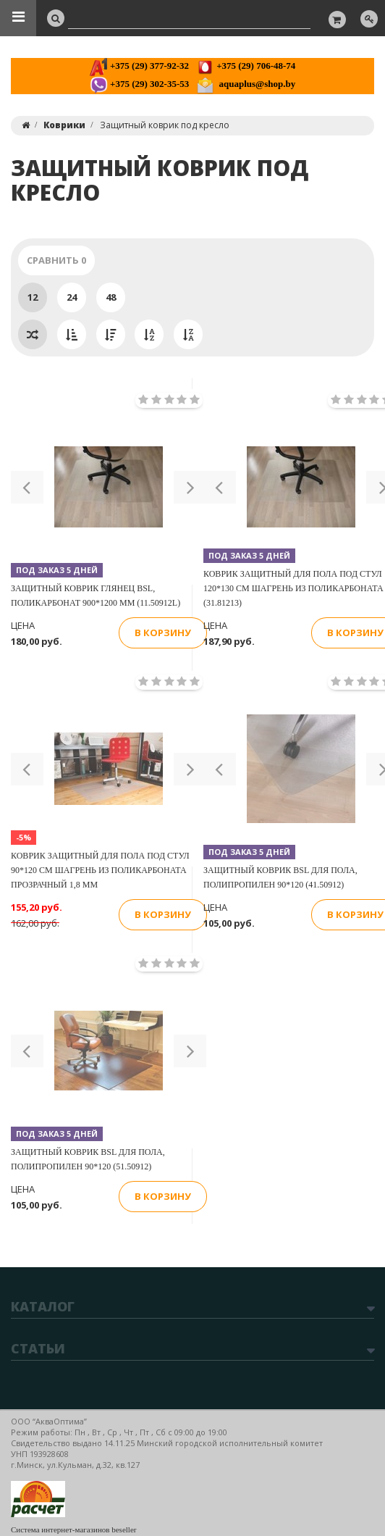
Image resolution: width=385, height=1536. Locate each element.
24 (72, 297)
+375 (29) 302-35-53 (139, 83)
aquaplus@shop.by (245, 83)
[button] (27, 487)
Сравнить (56, 260)
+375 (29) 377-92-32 (139, 65)
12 (33, 297)
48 (111, 297)
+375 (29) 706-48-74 (245, 65)
